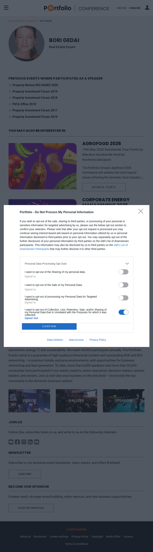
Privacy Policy (97, 339)
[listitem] (76, 264)
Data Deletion (55, 339)
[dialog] (76, 276)
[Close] (142, 212)
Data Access (76, 339)
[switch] (123, 271)
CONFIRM (49, 326)
